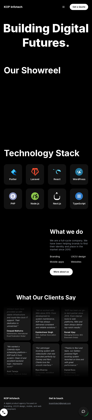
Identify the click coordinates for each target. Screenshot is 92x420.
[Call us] (4, 412)
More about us (61, 271)
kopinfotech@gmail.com (60, 403)
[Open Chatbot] (83, 411)
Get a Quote (79, 7)
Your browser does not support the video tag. (23, 251)
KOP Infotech (13, 7)
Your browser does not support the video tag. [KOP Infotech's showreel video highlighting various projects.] (46, 105)
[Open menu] (63, 7)
